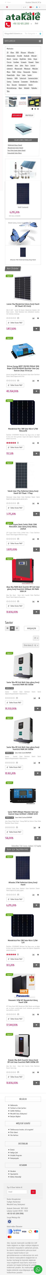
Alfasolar (31, 52)
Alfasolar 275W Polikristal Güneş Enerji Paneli (23, 260)
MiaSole (35, 69)
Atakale (26, 56)
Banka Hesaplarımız (14, 1199)
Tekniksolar (34, 81)
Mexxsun (27, 69)
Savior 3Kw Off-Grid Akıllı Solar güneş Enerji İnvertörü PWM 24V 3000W (23, 748)
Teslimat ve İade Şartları (18, 1108)
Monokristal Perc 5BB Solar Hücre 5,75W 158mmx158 (23, 430)
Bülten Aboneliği (15, 1177)
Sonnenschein (33, 78)
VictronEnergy (12, 88)
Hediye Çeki (14, 1153)
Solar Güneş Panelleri (23, 140)
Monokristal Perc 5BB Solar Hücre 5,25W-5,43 (23, 941)
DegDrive (23, 59)
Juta (16, 65)
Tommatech (22, 85)
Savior (29, 75)
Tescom (14, 85)
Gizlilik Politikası (15, 1111)
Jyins (21, 65)
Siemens (10, 78)
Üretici (12, 1150)
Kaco (26, 65)
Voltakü (26, 88)
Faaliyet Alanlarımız (13, 1202)
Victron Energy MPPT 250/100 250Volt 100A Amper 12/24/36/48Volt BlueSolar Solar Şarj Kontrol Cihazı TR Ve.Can (23, 368)
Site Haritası (14, 1135)
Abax (12, 52)
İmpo (37, 62)
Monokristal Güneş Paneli (15, 148)
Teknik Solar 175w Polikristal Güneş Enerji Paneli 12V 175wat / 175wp (23, 492)
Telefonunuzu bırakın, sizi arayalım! (21, 1130)
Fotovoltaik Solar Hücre (15, 153)
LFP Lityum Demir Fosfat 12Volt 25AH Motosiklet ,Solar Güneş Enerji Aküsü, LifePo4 (23, 526)
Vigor (20, 88)
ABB (17, 52)
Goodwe (16, 62)
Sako (24, 75)
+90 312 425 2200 (22, 23)
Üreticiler (29, 115)
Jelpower (10, 65)
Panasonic (26, 72)
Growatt (23, 62)
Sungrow (16, 81)
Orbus (19, 72)
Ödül (13, 72)
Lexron (32, 65)
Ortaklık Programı (16, 1155)
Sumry (9, 81)
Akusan (23, 52)
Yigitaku (34, 88)
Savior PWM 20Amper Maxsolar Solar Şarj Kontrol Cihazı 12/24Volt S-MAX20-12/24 (23, 813)
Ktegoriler (17, 115)
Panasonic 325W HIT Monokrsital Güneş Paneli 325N (23, 1001)
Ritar (18, 75)
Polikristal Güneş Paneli (15, 145)
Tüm (8, 91)
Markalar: (10, 49)
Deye (35, 59)
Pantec (34, 72)
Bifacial (33, 56)
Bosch (9, 59)
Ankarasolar (11, 56)
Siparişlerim (14, 1174)
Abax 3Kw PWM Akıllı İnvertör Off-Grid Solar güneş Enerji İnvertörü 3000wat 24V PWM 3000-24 (23, 589)
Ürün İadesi (14, 1132)
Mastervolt (18, 69)
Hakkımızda (14, 1105)
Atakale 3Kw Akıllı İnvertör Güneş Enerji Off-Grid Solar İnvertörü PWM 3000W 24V (23, 1061)
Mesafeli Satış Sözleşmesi (18, 1114)
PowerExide (11, 75)
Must (8, 72)
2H (7, 52)
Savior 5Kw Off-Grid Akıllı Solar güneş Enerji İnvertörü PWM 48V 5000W (23, 683)
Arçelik (19, 56)
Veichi (30, 85)
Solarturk (23, 78)
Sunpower (24, 81)
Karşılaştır (31, 628)
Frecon (9, 62)
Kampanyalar (14, 1158)
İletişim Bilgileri (15, 1117)
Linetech (10, 69)
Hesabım (13, 1171)
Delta (30, 59)
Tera (8, 85)
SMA (16, 78)
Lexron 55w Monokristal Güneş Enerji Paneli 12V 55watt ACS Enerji (23, 305)
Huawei (30, 62)
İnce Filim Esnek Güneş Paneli (17, 151)
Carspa (15, 59)
